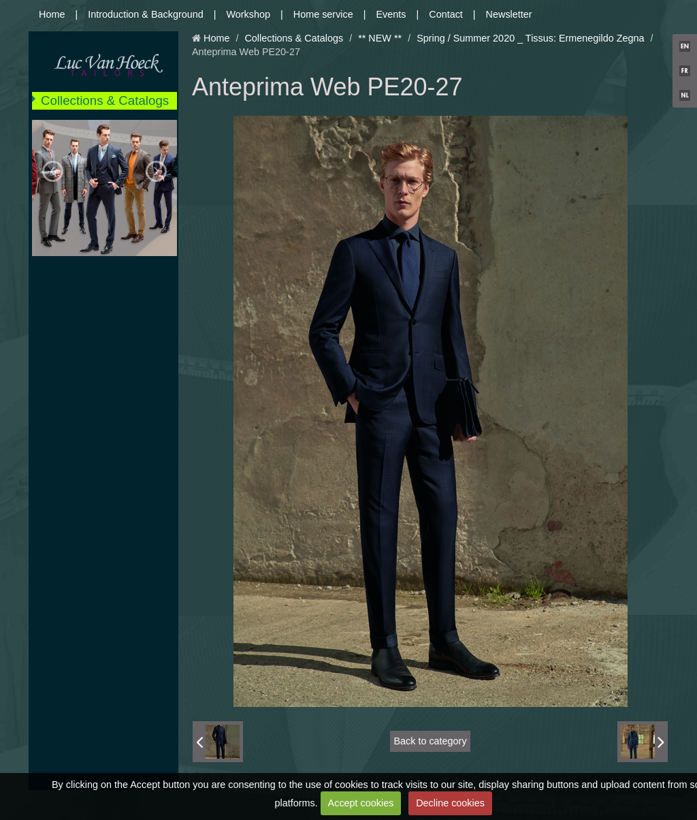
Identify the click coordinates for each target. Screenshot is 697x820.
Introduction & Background (146, 14)
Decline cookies (450, 803)
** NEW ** (380, 38)
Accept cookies (361, 803)
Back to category (429, 741)
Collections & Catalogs (105, 100)
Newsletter (509, 14)
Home (52, 14)
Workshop (249, 14)
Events (391, 14)
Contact (446, 14)
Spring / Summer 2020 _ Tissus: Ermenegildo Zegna (530, 38)
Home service (323, 14)
